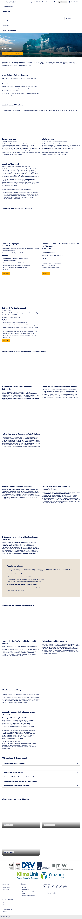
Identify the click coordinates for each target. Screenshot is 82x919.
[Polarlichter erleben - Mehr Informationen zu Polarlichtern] (16, 590)
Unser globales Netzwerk (9, 30)
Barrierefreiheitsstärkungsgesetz (10, 905)
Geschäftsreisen (7, 16)
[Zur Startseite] (10, 2)
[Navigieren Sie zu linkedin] (56, 886)
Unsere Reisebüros (8, 6)
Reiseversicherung (6, 746)
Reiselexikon (6, 889)
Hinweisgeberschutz (7, 909)
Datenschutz (6, 907)
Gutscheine (6, 25)
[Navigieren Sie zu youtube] (52, 886)
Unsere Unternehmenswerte (28, 895)
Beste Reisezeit (6, 887)
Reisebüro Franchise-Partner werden (28, 892)
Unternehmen (6, 21)
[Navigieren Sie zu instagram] (48, 886)
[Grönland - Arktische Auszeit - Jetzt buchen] (6, 340)
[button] (41, 763)
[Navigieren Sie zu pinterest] (65, 886)
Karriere (24, 887)
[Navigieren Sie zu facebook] (44, 886)
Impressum (5, 911)
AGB (4, 903)
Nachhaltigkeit (25, 889)
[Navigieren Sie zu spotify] (60, 886)
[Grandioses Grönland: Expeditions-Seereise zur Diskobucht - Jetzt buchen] (46, 273)
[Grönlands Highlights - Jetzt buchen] (6, 273)
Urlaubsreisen (6, 11)
